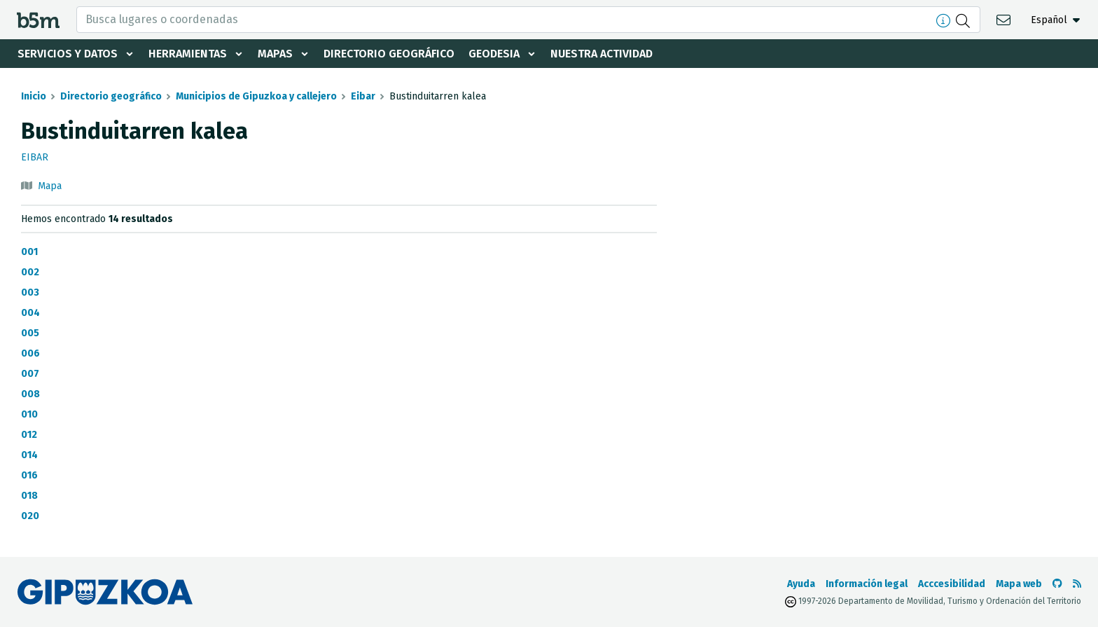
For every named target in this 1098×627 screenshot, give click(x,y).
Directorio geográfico (389, 53)
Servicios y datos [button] (68, 53)
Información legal (867, 584)
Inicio (33, 96)
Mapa (50, 186)
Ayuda (801, 584)
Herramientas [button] (187, 53)
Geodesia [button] (494, 53)
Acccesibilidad (951, 584)
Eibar (363, 96)
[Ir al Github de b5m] (1057, 584)
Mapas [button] (275, 53)
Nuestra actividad (601, 53)
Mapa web (1019, 584)
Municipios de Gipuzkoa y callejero (256, 96)
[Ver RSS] (1077, 584)
